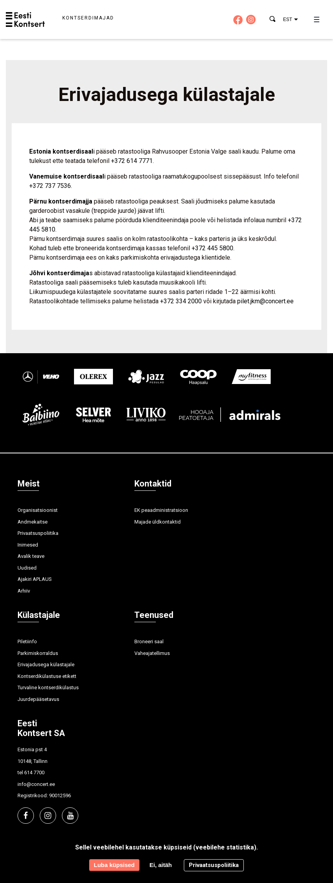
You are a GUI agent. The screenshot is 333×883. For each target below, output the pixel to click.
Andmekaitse (33, 522)
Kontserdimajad (88, 18)
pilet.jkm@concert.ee (265, 301)
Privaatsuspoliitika (38, 533)
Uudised (27, 568)
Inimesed (28, 545)
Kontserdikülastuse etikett (47, 676)
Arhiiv (24, 591)
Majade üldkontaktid (157, 522)
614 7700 (34, 772)
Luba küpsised (114, 865)
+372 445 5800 (212, 248)
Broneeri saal (149, 641)
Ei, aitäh (161, 865)
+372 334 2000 (181, 301)
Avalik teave (31, 556)
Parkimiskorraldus (38, 653)
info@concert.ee (36, 784)
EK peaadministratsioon (161, 510)
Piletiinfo (27, 641)
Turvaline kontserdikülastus (48, 687)
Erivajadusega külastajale (46, 664)
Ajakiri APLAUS (35, 579)
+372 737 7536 (50, 185)
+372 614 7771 (132, 161)
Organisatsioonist (38, 510)
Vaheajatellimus (152, 653)
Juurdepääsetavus (38, 699)
